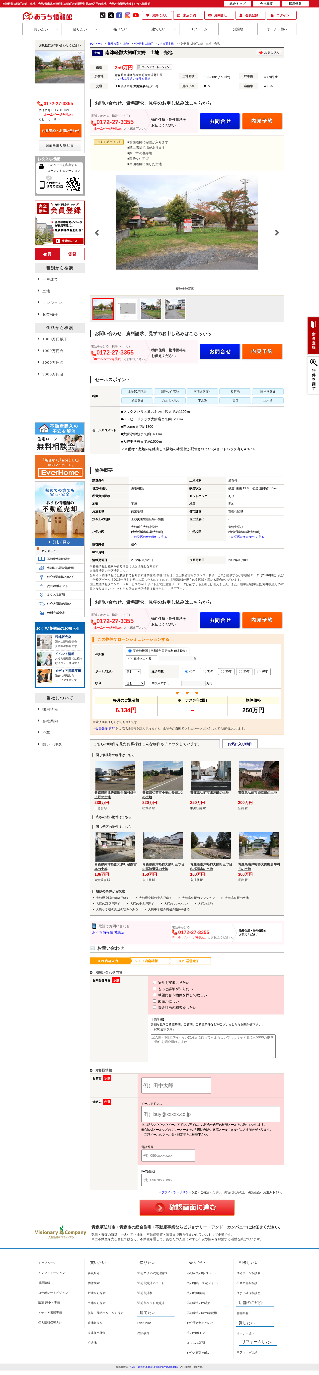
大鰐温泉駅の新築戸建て (112, 898)
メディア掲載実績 (50, 1317)
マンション (52, 303)
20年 (262, 671)
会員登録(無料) (105, 728)
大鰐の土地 (205, 903)
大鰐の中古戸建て (142, 903)
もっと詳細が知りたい (164, 989)
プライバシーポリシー (176, 1197)
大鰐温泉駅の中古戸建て (155, 898)
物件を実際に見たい (162, 983)
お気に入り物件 (240, 744)
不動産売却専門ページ (202, 1277)
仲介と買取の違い (199, 1357)
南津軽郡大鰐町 (143, 43)
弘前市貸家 (144, 1297)
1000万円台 (53, 351)
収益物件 (50, 314)
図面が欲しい (157, 1001)
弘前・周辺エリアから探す (106, 1317)
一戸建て (50, 279)
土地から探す (97, 1307)
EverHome (144, 1327)
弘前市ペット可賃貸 (150, 1307)
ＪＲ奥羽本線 (165, 43)
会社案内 (50, 721)
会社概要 (242, 1317)
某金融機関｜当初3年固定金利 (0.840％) (157, 650)
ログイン (282, 15)
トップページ (47, 1267)
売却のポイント (197, 1337)
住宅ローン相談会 (248, 1277)
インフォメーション (51, 1277)
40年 (190, 671)
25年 (244, 671)
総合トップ (238, 3)
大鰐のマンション (176, 903)
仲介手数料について (200, 1327)
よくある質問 (196, 1347)
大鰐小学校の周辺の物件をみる (117, 909)
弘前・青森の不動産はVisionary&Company (154, 1371)
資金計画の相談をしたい (165, 1008)
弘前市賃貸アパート (150, 1287)
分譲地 (238, 29)
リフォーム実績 (247, 1357)
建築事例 (143, 1337)
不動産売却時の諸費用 (202, 1317)
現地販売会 (95, 1327)
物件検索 (94, 1287)
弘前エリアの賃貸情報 (152, 1277)
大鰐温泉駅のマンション (198, 898)
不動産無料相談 (247, 1287)
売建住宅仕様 (97, 1337)
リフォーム (199, 29)
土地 (126, 43)
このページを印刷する (62, 165)
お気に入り (160, 15)
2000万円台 (53, 362)
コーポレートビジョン (53, 1297)
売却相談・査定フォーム (203, 1287)
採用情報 (50, 709)
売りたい (120, 29)
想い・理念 (52, 744)
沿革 (46, 733)
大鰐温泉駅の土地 (237, 898)
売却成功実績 (196, 1297)
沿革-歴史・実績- (49, 1307)
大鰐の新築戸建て (108, 903)
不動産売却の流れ (199, 1307)
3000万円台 (53, 374)
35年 (208, 671)
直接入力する (141, 658)
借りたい (80, 29)
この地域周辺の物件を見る (133, 78)
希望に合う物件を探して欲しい (171, 995)
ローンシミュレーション (63, 170)
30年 (226, 671)
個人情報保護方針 (50, 1327)
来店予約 (189, 15)
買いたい (41, 29)
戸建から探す (97, 1297)
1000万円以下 (55, 339)
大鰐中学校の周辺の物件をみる (169, 909)
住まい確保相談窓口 (250, 1297)
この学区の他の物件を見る (149, 537)
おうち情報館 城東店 (108, 932)
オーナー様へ (277, 29)
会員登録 (251, 15)
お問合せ (220, 15)
